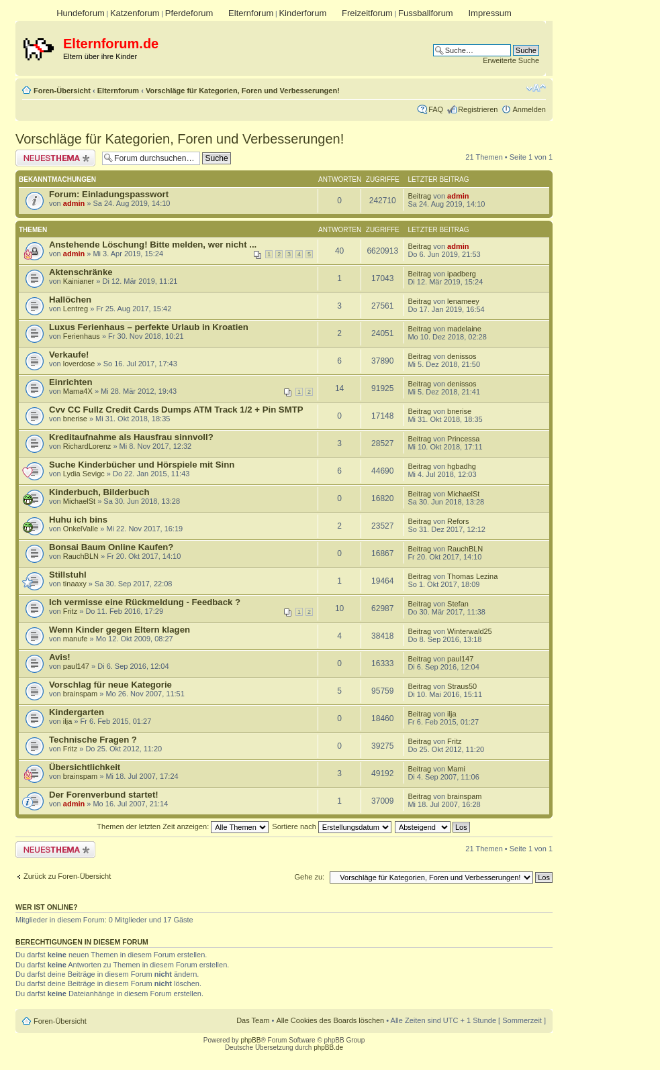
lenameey (463, 301)
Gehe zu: (309, 877)
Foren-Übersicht (62, 91)
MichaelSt (79, 501)
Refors (458, 521)
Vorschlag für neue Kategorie (110, 685)
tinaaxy (75, 584)
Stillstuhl (68, 575)
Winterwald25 (469, 631)
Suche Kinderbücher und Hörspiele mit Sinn (141, 465)
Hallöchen (70, 300)
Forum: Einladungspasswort (109, 194)
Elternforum (250, 13)
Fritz (70, 611)
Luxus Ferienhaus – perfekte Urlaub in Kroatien (148, 327)
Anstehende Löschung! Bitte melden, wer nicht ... (152, 244)
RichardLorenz (87, 446)
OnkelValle (80, 529)
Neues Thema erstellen (55, 158)
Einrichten (70, 382)
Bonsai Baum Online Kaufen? (111, 547)
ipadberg (461, 274)
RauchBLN (81, 556)
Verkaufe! (69, 355)
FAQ (435, 109)
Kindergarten (76, 712)
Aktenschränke (81, 272)
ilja (67, 721)
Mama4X (78, 391)
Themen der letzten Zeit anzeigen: (183, 826)
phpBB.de (328, 1047)
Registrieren (478, 109)
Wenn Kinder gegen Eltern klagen (119, 630)
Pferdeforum (189, 13)
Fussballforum (425, 13)
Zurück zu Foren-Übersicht (67, 876)
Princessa (463, 439)
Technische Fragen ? (93, 740)
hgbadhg (461, 466)
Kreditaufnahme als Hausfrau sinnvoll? (131, 437)
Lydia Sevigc (84, 474)
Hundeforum (80, 13)
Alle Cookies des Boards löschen (330, 1020)
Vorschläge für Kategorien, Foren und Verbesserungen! (243, 91)
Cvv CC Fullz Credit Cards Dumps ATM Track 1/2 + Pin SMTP (176, 410)
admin (74, 203)
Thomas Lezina (472, 576)
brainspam (80, 694)
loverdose (79, 364)
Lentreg (75, 309)
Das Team (252, 1020)
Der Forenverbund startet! (103, 795)
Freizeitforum (367, 13)
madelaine (464, 329)
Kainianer (78, 281)
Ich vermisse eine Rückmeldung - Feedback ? (144, 602)
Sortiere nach (331, 826)
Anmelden (529, 109)
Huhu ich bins (78, 520)
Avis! (59, 657)
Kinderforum (302, 13)
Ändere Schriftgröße (536, 88)
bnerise (75, 419)
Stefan (458, 604)
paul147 (76, 666)
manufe (75, 639)
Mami (456, 769)
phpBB (250, 1040)
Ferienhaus (81, 336)
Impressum (489, 13)
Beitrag (419, 196)
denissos (461, 356)
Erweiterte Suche (511, 60)
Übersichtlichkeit (84, 767)
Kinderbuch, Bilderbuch (99, 492)
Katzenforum (135, 13)
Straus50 (462, 686)
